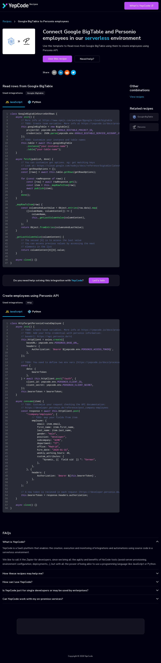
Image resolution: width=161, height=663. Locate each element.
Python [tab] (34, 102)
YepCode (76, 280)
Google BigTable (142, 117)
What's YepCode (141, 6)
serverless (97, 38)
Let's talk (99, 280)
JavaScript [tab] (13, 102)
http (29, 302)
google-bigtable (35, 93)
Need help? (87, 59)
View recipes (137, 97)
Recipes (7, 21)
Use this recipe (57, 59)
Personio (139, 127)
